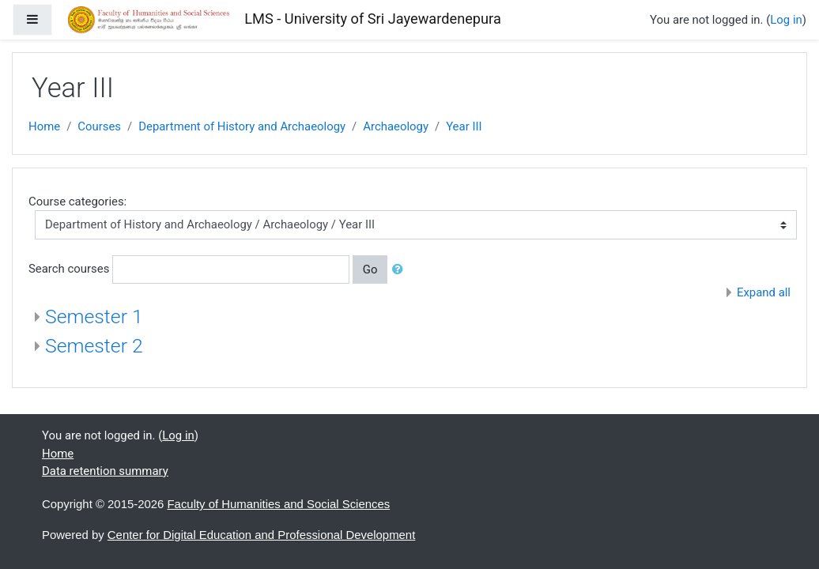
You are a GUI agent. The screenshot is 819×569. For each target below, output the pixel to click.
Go (370, 269)
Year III (463, 126)
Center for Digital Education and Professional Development (261, 534)
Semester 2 (94, 345)
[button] (401, 269)
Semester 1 (94, 316)
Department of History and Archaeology (241, 126)
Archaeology (395, 126)
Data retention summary (105, 471)
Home (44, 126)
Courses (99, 126)
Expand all (764, 292)
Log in (786, 20)
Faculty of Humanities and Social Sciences (279, 504)
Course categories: (77, 201)
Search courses (68, 269)
